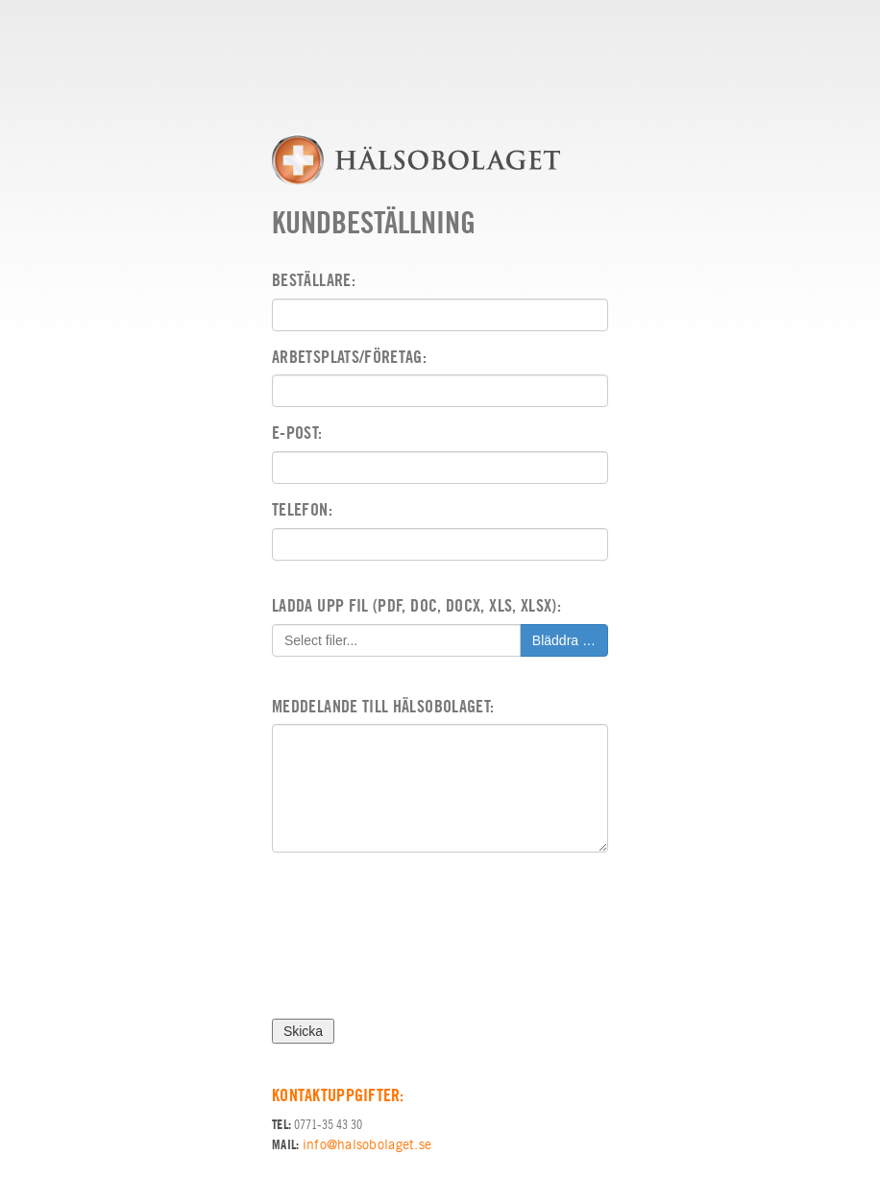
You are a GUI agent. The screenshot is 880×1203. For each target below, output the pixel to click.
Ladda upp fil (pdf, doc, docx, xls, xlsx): (416, 605)
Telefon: (302, 509)
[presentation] (418, 942)
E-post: (297, 433)
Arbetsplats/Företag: (349, 357)
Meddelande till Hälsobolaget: (383, 706)
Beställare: (313, 280)
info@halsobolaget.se (367, 1144)
